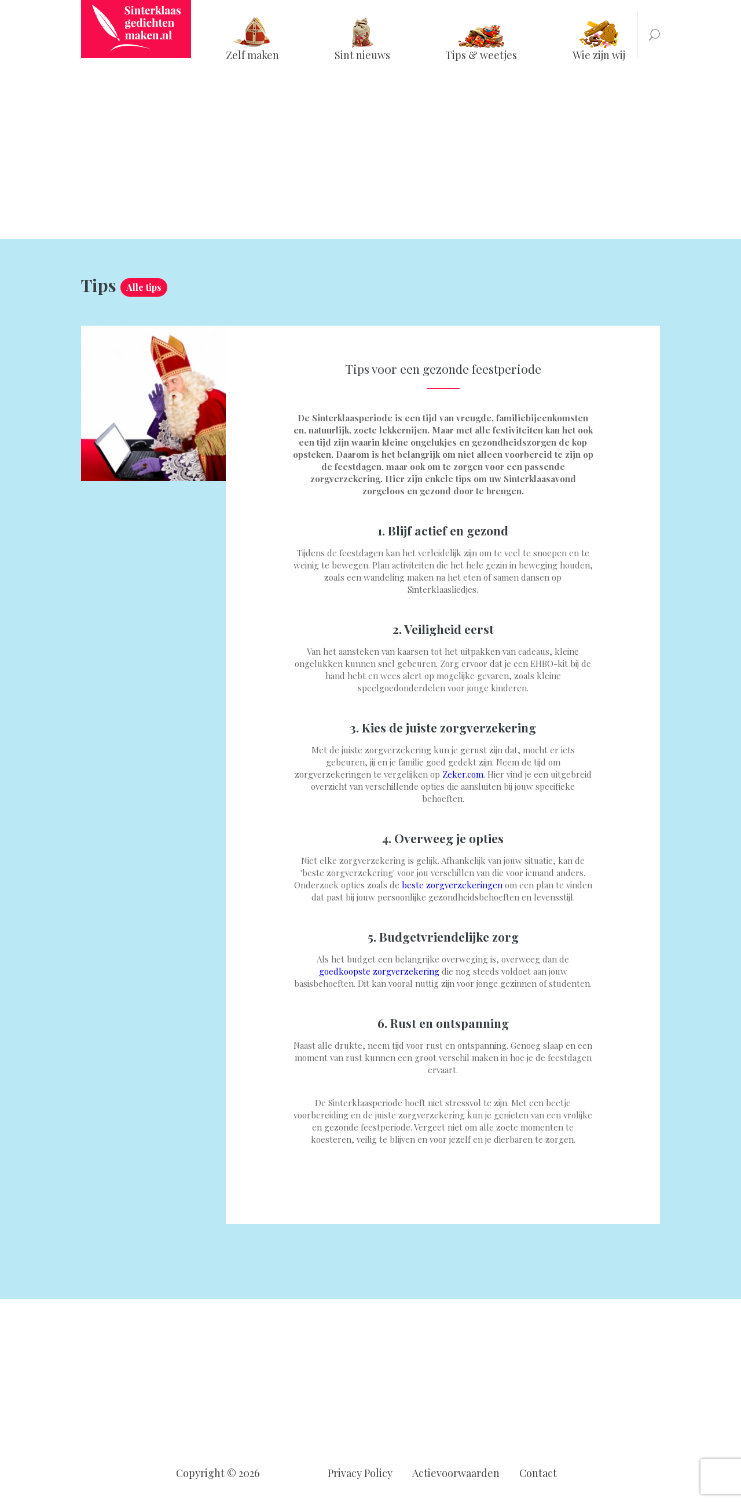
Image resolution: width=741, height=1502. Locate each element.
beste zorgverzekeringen (452, 885)
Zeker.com (462, 774)
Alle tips (144, 287)
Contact (538, 1473)
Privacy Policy (360, 1473)
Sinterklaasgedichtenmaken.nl (136, 29)
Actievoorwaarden (456, 1473)
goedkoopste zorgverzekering (379, 971)
